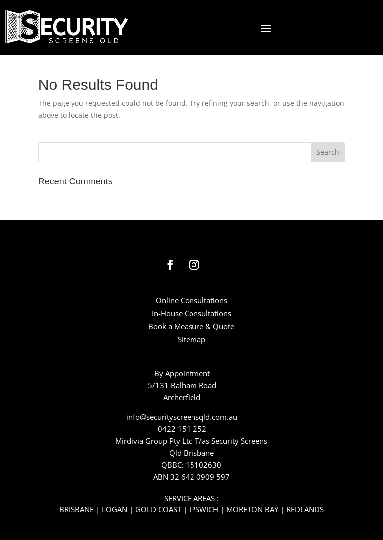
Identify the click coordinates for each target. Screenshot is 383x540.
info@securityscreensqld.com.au (181, 417)
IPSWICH (203, 509)
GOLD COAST (158, 509)
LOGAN (114, 509)
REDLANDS (305, 509)
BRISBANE (76, 509)
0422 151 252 (182, 429)
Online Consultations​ (191, 300)
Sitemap (191, 339)
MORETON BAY (252, 509)
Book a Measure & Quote (191, 326)
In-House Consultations (191, 313)
